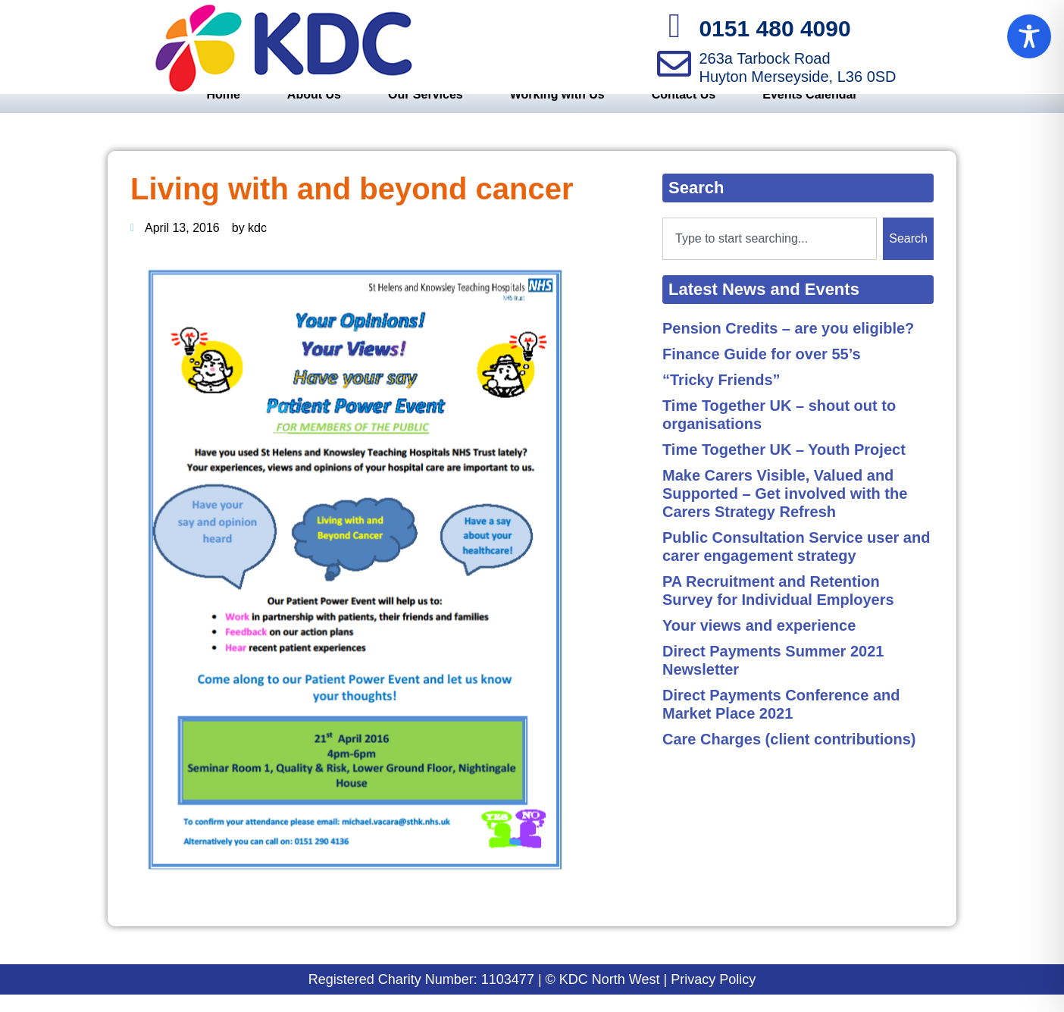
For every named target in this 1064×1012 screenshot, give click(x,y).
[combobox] (769, 256)
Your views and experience (759, 642)
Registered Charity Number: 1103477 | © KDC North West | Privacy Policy (532, 996)
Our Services (425, 111)
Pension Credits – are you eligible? (788, 345)
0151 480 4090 (774, 28)
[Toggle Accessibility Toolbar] (1029, 36)
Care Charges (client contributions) (789, 756)
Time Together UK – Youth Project (784, 467)
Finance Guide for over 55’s (761, 371)
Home (222, 111)
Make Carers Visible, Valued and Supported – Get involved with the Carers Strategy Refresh (784, 510)
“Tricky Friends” (721, 397)
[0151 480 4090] (674, 26)
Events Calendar (809, 111)
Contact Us (683, 111)
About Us (314, 111)
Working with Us (557, 111)
